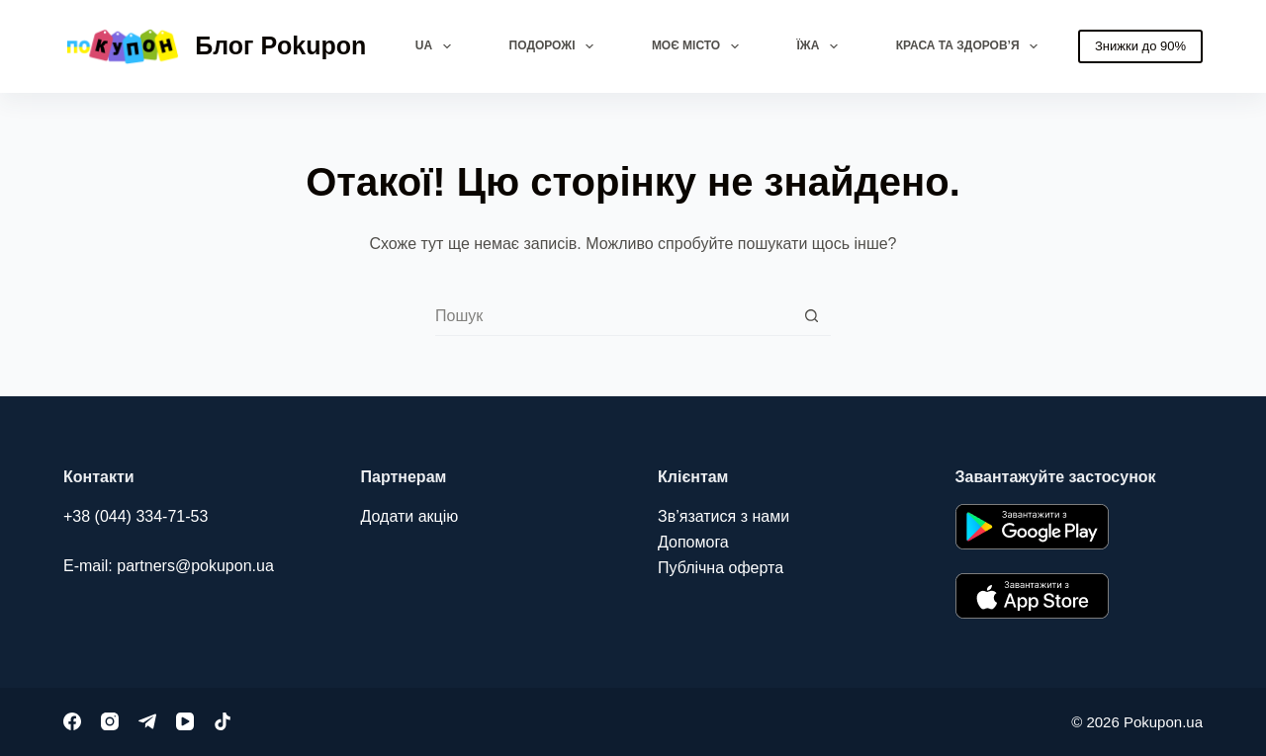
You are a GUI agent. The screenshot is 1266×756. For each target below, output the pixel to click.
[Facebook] (72, 721)
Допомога (693, 542)
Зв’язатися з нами (723, 516)
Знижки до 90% (1140, 46)
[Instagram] (110, 721)
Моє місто (699, 46)
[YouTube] (185, 721)
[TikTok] (222, 721)
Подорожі (555, 46)
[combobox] (613, 316)
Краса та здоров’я (970, 46)
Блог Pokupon (280, 45)
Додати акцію (410, 516)
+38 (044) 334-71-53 (135, 516)
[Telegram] (147, 721)
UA (437, 46)
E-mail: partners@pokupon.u (164, 565)
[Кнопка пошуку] (811, 315)
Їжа (821, 46)
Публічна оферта (720, 567)
